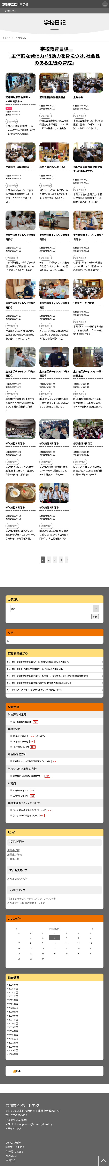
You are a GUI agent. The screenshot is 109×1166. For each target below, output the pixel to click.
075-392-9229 (19, 1115)
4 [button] (61, 559)
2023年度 (13, 996)
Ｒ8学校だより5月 (24, 741)
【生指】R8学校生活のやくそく (29, 815)
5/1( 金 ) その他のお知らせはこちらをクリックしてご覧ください (34, 689)
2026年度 (13, 984)
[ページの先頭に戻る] (104, 1161)
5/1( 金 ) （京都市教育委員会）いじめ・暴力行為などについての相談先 (38, 661)
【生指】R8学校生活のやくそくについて (32, 810)
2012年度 (13, 1038)
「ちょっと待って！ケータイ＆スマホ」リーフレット (31, 898)
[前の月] (16, 928)
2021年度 (13, 1004)
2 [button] (48, 559)
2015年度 (13, 1027)
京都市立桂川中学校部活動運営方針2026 (35, 761)
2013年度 (13, 1035)
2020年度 (13, 1007)
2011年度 (13, 1042)
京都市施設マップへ (17, 879)
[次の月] (92, 928)
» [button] (67, 559)
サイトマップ (14, 1128)
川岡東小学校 (14, 854)
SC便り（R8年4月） (24, 795)
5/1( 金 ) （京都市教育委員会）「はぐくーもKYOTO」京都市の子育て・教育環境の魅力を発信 (47, 675)
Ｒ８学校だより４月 (24, 746)
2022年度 (13, 1000)
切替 (95, 616)
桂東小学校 (13, 859)
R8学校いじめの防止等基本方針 (31, 775)
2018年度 (13, 1015)
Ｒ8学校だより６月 (29, 736)
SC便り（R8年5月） (24, 790)
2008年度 (13, 1054)
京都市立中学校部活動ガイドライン (26, 903)
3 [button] (55, 559)
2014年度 (13, 1031)
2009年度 (13, 1050)
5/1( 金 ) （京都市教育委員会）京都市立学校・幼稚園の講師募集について (39, 682)
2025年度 (13, 988)
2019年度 (13, 1011)
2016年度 (13, 1023)
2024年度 (13, 992)
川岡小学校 (13, 850)
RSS (18, 1070)
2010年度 (13, 1046)
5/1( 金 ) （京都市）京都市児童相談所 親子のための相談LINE (35, 668)
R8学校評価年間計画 (25, 721)
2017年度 (13, 1019)
